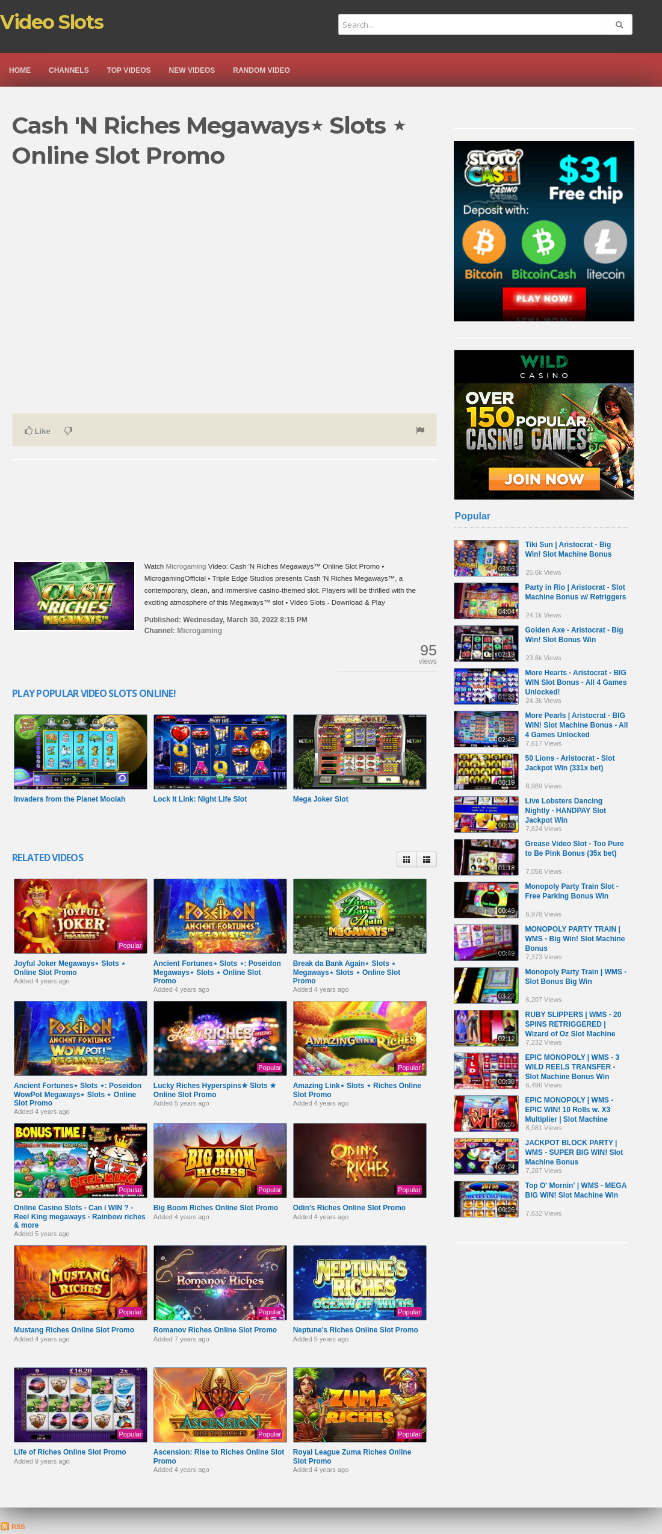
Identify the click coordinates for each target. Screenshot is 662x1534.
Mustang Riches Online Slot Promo (74, 1330)
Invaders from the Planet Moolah (69, 799)
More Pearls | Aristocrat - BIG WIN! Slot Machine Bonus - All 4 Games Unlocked (576, 725)
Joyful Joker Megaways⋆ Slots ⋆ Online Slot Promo (70, 967)
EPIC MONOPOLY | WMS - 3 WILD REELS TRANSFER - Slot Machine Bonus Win (572, 1067)
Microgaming (186, 566)
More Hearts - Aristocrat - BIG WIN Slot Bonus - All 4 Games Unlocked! (576, 682)
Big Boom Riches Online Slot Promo (215, 1208)
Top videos (129, 70)
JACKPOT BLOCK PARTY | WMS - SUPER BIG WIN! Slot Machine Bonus (574, 1152)
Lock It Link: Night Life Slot (200, 799)
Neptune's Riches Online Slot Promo (355, 1330)
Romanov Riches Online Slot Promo (215, 1330)
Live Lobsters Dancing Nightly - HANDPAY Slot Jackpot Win (565, 810)
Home (20, 70)
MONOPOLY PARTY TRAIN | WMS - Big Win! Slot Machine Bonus (575, 939)
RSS (12, 1526)
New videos (192, 70)
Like (38, 431)
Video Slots (51, 22)
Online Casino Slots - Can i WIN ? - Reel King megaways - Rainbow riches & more (80, 1216)
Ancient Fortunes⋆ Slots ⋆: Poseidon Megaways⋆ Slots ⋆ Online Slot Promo (217, 972)
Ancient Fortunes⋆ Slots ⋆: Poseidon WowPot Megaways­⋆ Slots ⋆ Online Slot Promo (77, 1094)
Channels (69, 70)
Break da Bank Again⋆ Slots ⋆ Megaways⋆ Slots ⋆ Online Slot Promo (347, 972)
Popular (473, 516)
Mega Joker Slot (320, 799)
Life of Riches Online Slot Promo (70, 1452)
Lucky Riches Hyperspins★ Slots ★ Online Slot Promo (214, 1089)
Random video (261, 70)
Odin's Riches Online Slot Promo (349, 1208)
